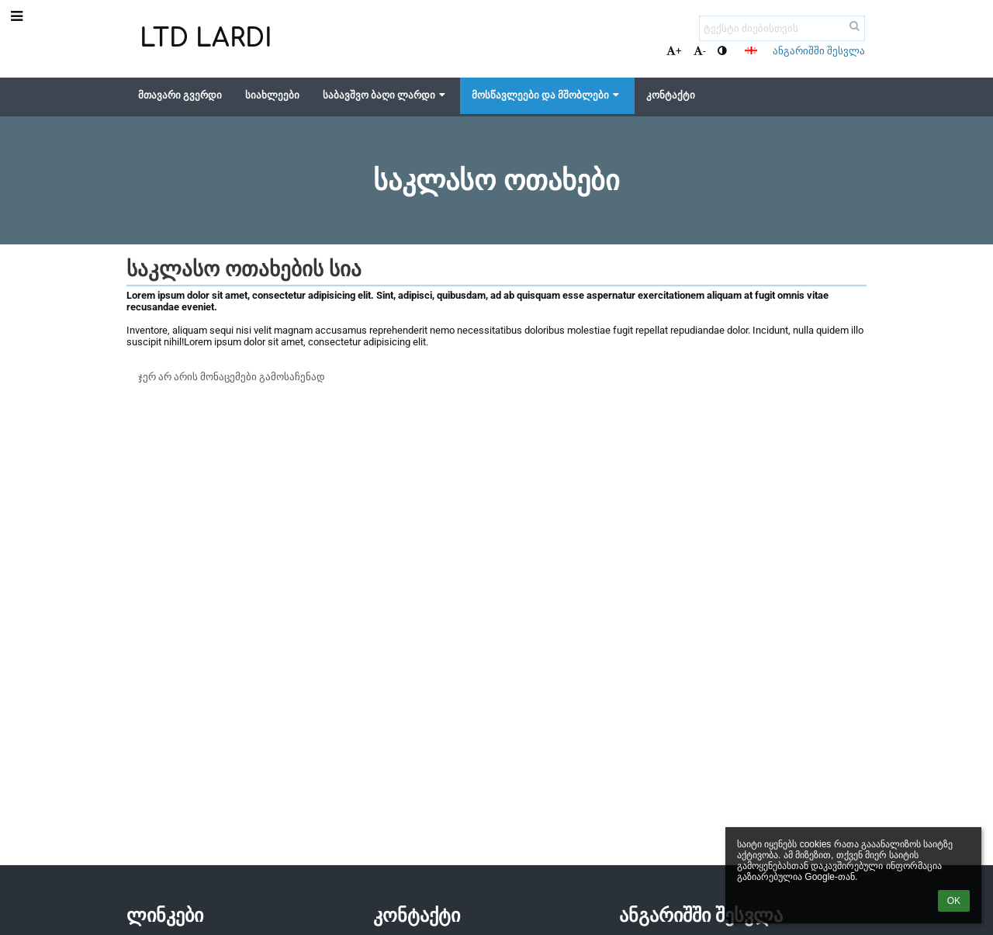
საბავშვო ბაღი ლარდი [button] (385, 95)
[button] (751, 50)
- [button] (700, 51)
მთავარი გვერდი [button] (180, 95)
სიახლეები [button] (272, 95)
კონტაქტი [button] (670, 95)
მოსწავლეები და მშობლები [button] (547, 95)
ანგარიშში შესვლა (819, 51)
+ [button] (673, 51)
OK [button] (953, 900)
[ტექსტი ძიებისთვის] (782, 28)
